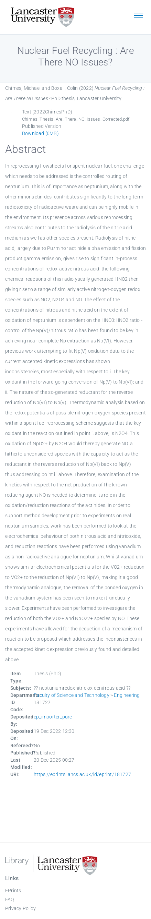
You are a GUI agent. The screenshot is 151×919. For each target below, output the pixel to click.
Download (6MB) (40, 133)
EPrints (13, 890)
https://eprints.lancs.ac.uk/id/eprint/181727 (82, 774)
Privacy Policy (20, 908)
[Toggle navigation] (138, 16)
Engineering (127, 695)
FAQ (9, 899)
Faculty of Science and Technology (71, 695)
